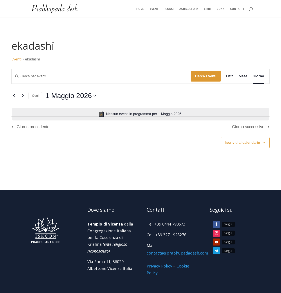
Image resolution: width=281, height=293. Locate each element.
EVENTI (155, 9)
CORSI (169, 9)
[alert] (140, 114)
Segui (228, 224)
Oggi (35, 95)
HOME (140, 9)
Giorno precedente (30, 127)
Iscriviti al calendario (242, 142)
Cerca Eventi (205, 76)
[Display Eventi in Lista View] (230, 76)
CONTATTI (237, 9)
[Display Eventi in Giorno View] (258, 76)
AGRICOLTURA (188, 9)
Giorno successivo (251, 127)
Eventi (16, 59)
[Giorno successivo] (22, 95)
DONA (220, 9)
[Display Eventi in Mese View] (243, 76)
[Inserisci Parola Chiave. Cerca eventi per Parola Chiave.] (101, 76)
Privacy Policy (159, 266)
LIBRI (207, 9)
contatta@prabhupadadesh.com (177, 253)
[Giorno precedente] (14, 95)
